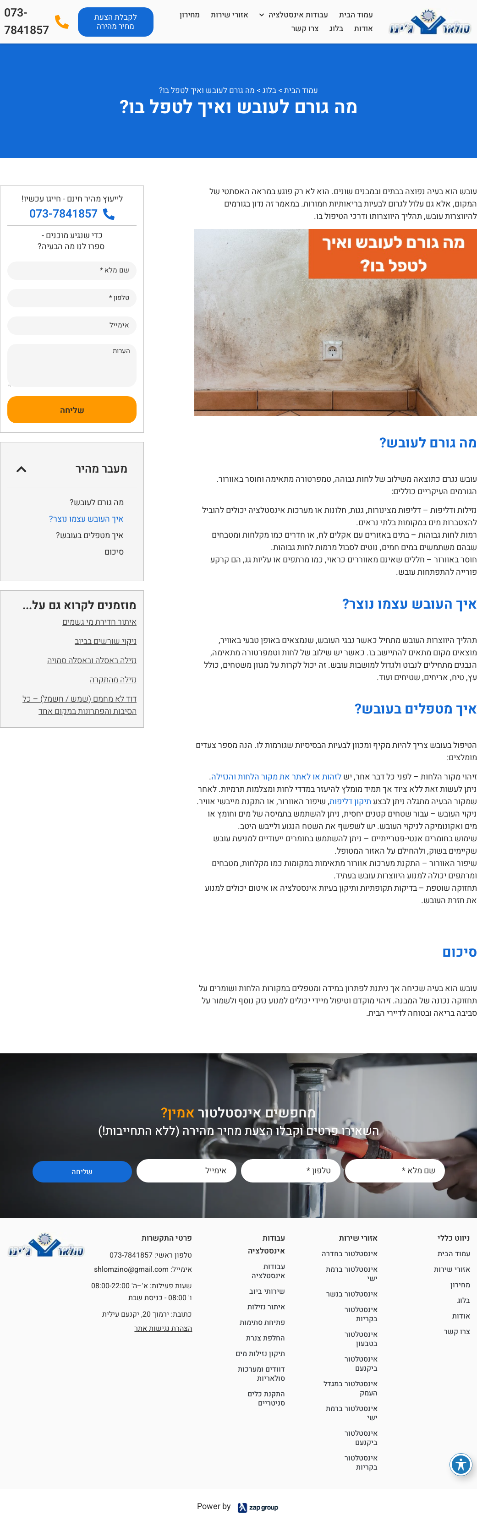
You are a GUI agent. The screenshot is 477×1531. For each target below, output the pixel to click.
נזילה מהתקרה (113, 680)
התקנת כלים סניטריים (266, 1399)
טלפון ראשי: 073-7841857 (151, 1255)
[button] (21, 469)
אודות (363, 28)
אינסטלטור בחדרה (350, 1253)
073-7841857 (26, 22)
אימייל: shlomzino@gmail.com (143, 1269)
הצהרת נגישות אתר (163, 1328)
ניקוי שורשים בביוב (106, 641)
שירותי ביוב (267, 1291)
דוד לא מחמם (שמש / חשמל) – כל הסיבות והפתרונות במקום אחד (79, 705)
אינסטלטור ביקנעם (361, 1364)
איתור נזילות (266, 1307)
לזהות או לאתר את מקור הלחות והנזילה (276, 777)
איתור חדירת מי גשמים (99, 622)
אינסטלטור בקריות (361, 1314)
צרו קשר (304, 28)
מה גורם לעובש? (97, 502)
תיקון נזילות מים (260, 1353)
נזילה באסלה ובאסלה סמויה (92, 660)
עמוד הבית (356, 15)
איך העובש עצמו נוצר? (86, 519)
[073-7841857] (62, 22)
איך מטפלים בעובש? (90, 535)
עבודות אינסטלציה (293, 15)
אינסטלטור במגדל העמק (350, 1388)
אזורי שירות (229, 15)
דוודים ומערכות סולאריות (261, 1374)
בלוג (336, 28)
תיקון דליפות (350, 801)
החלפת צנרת (265, 1338)
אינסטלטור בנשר (352, 1294)
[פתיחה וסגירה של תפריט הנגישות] (461, 1465)
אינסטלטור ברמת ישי (352, 1274)
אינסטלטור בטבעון (361, 1339)
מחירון (190, 15)
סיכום (114, 552)
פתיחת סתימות (262, 1322)
